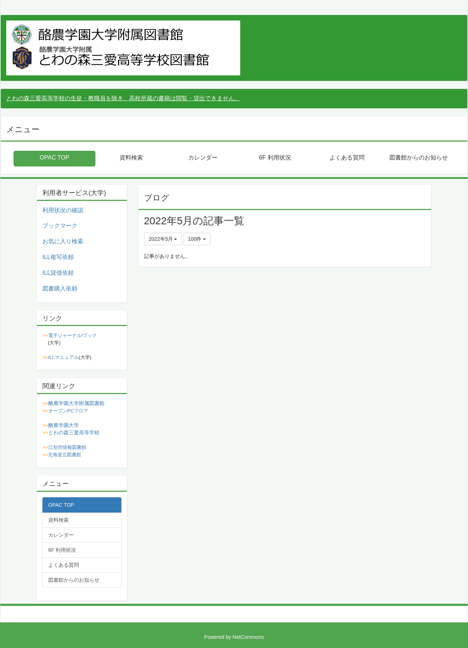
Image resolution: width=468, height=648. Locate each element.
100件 (197, 239)
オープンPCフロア (68, 410)
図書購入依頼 (60, 288)
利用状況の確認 (62, 210)
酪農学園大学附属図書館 (76, 403)
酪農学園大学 (63, 425)
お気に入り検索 (62, 241)
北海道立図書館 (64, 454)
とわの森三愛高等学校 (73, 432)
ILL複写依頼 (58, 257)
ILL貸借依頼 (58, 273)
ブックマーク (60, 225)
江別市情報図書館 (67, 447)
